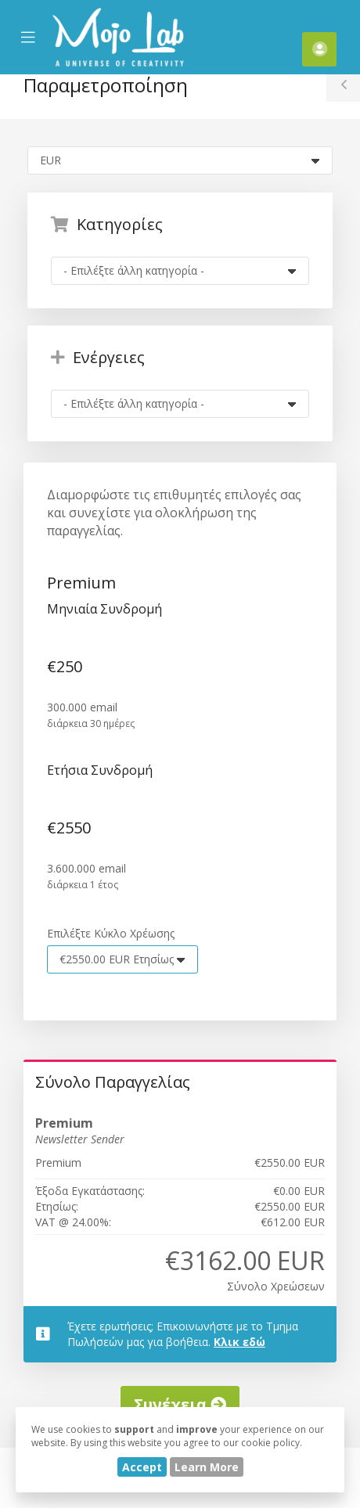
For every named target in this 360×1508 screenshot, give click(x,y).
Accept (142, 1466)
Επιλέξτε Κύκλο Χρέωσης (111, 933)
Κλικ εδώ (239, 1341)
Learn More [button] (207, 1466)
